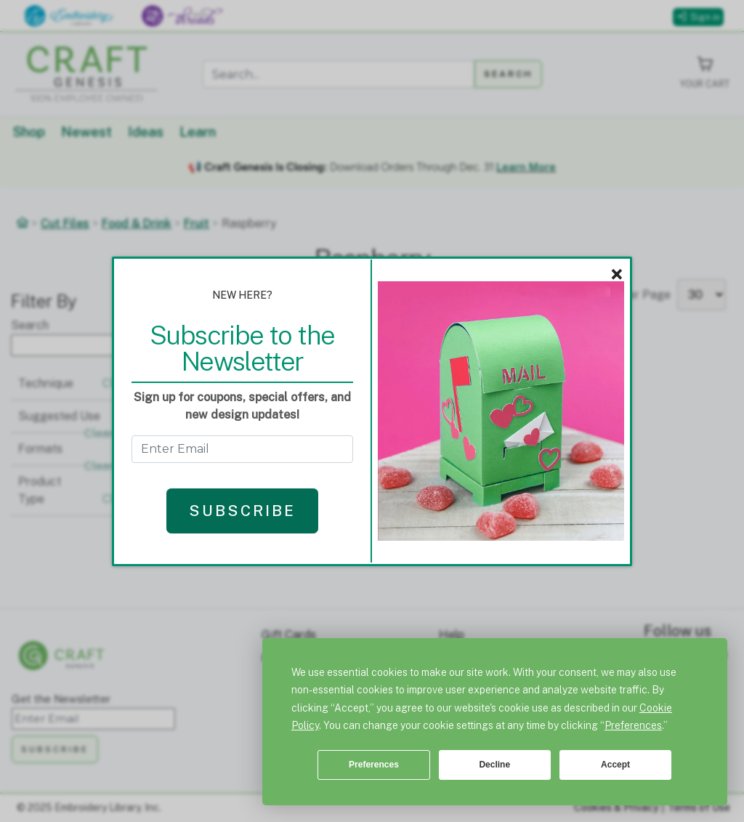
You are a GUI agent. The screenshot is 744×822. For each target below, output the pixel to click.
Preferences (374, 764)
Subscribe (242, 510)
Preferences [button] (633, 725)
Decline (494, 764)
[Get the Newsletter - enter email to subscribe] (242, 449)
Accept (615, 764)
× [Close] (616, 275)
